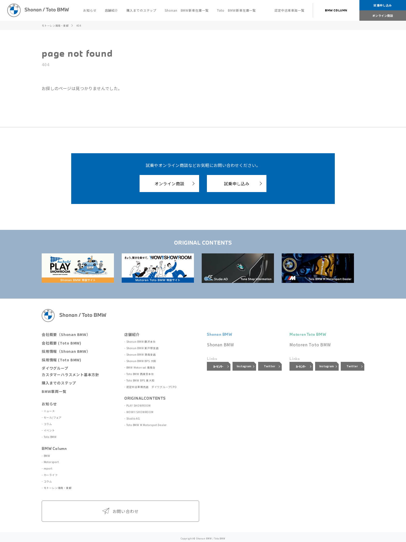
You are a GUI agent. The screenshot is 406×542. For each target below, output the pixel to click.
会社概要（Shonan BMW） (66, 334)
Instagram (244, 366)
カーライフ (50, 473)
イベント (49, 429)
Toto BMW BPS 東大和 (140, 378)
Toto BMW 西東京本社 (140, 373)
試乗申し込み (383, 5)
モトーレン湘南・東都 (57, 485)
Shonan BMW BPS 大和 (141, 360)
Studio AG (133, 416)
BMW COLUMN (336, 10)
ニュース (49, 411)
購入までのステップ (59, 382)
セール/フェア (53, 417)
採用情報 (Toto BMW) (61, 359)
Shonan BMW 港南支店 (141, 354)
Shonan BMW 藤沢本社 (141, 341)
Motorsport (51, 460)
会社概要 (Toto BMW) (61, 343)
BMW (47, 454)
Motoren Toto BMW (310, 344)
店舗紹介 (132, 334)
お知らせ (49, 403)
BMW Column (54, 446)
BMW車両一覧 (54, 391)
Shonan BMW (220, 344)
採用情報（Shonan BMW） (66, 351)
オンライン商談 (382, 15)
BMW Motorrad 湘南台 (140, 366)
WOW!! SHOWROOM (139, 410)
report (48, 466)
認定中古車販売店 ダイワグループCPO (151, 385)
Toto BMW (50, 436)
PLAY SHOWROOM (138, 403)
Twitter (269, 366)
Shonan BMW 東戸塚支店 (142, 348)
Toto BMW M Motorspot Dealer (146, 422)
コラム (48, 423)
